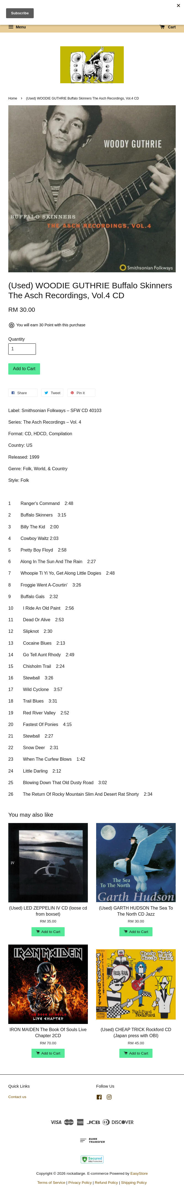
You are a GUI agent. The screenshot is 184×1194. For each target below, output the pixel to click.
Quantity (16, 339)
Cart (167, 27)
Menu (17, 27)
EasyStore (139, 1173)
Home (12, 98)
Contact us (17, 1097)
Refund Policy (106, 1182)
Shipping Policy (134, 1182)
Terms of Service (51, 1182)
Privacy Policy (80, 1182)
